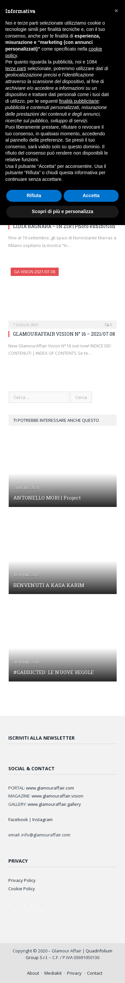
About (33, 973)
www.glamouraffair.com (50, 788)
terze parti (15, 68)
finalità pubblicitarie (79, 101)
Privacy (74, 973)
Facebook (18, 819)
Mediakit (53, 973)
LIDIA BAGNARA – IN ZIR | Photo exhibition (64, 226)
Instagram (42, 819)
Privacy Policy (22, 880)
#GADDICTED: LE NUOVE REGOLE (53, 672)
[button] (116, 10)
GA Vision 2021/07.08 (34, 272)
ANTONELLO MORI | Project (47, 497)
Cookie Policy (21, 889)
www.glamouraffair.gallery (54, 804)
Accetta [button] (91, 195)
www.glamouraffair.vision (57, 796)
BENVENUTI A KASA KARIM (48, 585)
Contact (94, 973)
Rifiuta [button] (34, 195)
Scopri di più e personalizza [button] (62, 211)
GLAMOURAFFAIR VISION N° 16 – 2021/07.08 (64, 334)
